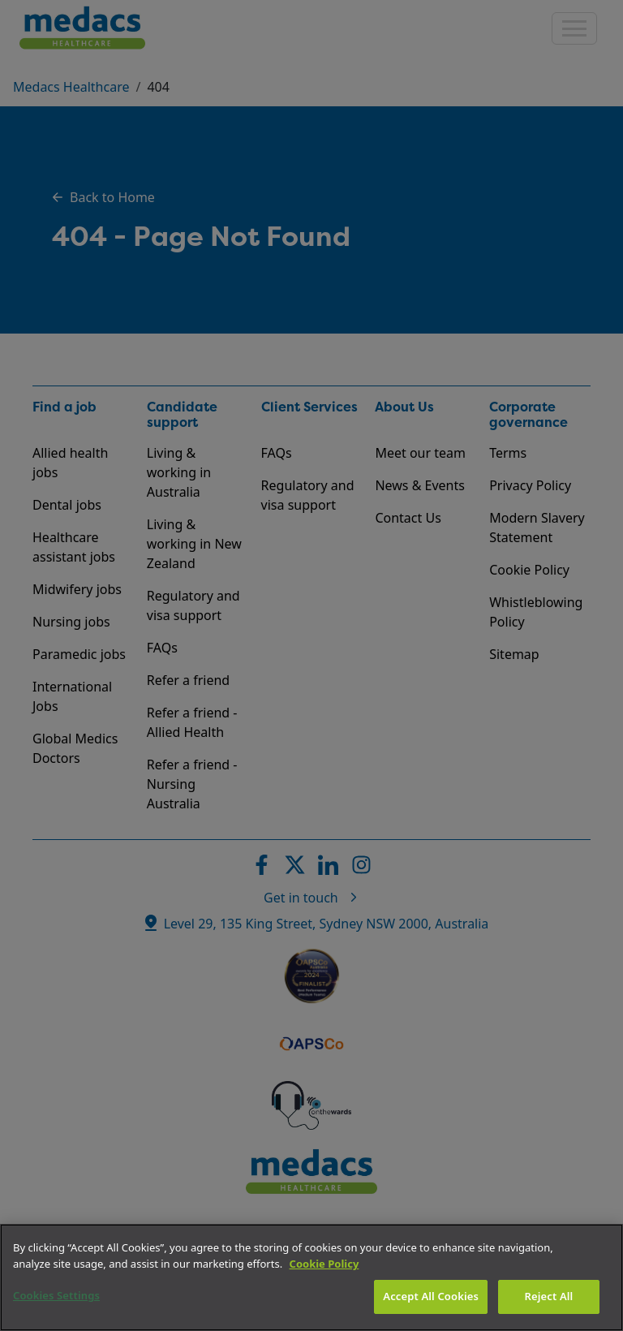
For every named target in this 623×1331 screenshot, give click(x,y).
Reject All (549, 1296)
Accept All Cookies (431, 1296)
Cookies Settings (56, 1295)
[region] (311, 1277)
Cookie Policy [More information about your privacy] (324, 1263)
